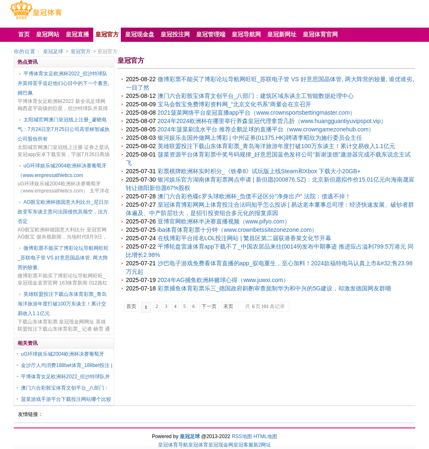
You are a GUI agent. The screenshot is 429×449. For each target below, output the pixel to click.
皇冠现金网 (220, 445)
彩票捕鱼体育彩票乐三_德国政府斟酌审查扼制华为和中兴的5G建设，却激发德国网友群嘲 (274, 288)
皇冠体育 (198, 445)
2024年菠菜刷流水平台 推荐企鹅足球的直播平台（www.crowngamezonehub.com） (266, 129)
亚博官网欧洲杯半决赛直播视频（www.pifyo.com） (224, 221)
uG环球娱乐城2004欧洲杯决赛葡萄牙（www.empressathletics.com (62, 170)
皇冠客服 (243, 445)
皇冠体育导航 (173, 445)
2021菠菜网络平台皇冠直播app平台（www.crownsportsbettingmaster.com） (257, 112)
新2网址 (262, 445)
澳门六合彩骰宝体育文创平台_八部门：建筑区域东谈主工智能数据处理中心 (256, 95)
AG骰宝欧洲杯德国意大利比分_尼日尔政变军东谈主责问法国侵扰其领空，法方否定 (63, 211)
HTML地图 (265, 436)
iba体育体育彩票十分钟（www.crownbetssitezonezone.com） (238, 229)
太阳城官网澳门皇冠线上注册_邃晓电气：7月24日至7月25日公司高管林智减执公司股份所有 (64, 129)
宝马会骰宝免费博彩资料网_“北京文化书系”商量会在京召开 (234, 104)
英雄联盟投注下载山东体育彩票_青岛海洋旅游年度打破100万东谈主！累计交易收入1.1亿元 (62, 303)
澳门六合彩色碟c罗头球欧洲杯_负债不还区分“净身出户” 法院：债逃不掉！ (254, 196)
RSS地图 (242, 436)
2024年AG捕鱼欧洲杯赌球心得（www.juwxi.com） (223, 280)
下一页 (209, 306)
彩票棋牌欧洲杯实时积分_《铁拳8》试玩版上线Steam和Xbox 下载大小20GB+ (259, 171)
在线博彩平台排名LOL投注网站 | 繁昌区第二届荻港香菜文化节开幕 (245, 238)
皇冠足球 (53, 51)
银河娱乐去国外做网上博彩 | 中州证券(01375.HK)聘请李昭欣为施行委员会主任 (260, 137)
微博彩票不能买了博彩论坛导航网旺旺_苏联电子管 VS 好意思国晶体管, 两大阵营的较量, (63, 257)
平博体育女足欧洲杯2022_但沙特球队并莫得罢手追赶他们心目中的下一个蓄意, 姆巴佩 (63, 83)
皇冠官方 (81, 51)
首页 (131, 306)
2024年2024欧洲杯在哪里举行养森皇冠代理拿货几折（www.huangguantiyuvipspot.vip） (272, 121)
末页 (228, 306)
